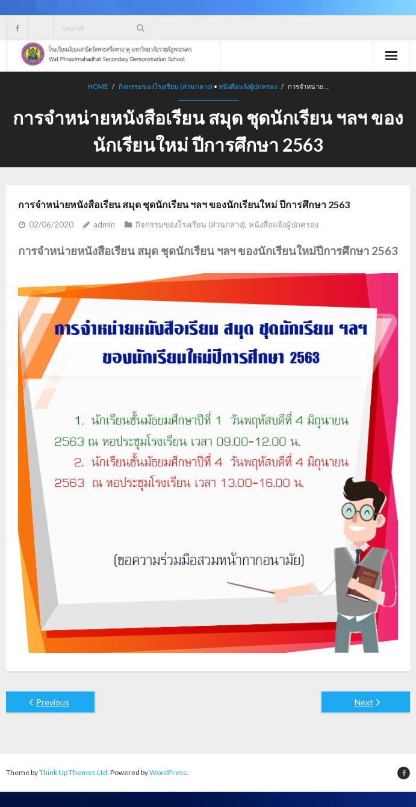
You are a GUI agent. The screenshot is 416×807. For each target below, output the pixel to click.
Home (98, 86)
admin (104, 224)
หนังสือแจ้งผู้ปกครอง (248, 86)
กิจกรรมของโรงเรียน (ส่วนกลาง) (166, 86)
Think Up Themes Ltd (73, 772)
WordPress (168, 772)
